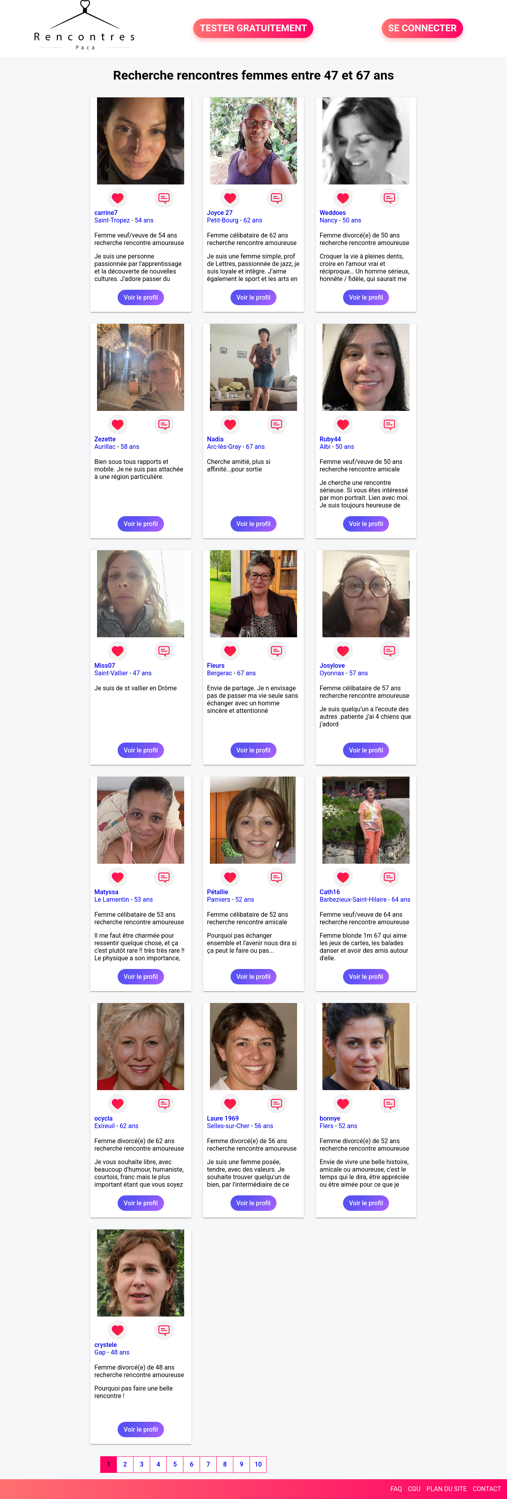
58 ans (129, 446)
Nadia (215, 439)
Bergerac (219, 673)
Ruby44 (330, 439)
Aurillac (104, 446)
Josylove (332, 665)
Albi (325, 446)
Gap (100, 1352)
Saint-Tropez (112, 220)
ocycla (103, 1118)
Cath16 (330, 892)
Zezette (105, 439)
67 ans (255, 446)
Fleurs (216, 665)
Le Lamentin (111, 899)
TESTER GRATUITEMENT (253, 28)
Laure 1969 (223, 1118)
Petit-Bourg (222, 220)
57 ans (358, 673)
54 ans (144, 220)
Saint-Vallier (111, 673)
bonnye (330, 1118)
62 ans (252, 220)
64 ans (401, 899)
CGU (414, 1489)
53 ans (143, 899)
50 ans (351, 220)
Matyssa (106, 892)
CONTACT (487, 1489)
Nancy (328, 220)
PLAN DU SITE (447, 1489)
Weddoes (333, 213)
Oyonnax (332, 673)
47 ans (142, 673)
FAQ (396, 1489)
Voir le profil (141, 297)
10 (258, 1464)
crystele (105, 1345)
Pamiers (219, 899)
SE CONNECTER (422, 28)
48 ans (120, 1352)
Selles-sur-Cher (228, 1126)
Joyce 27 (220, 213)
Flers (327, 1126)
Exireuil (104, 1126)
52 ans (244, 899)
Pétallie (217, 892)
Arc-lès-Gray (224, 446)
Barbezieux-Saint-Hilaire (353, 899)
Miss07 (104, 665)
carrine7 (106, 213)
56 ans (263, 1126)
